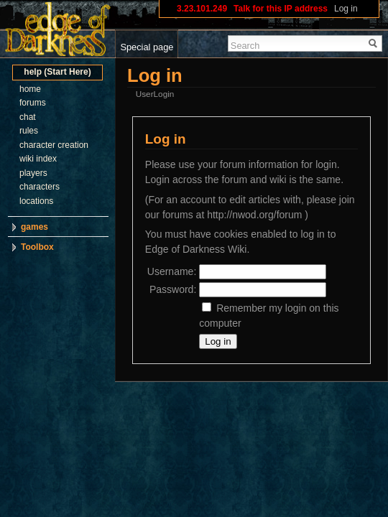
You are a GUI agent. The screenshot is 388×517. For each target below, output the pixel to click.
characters (39, 187)
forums (32, 103)
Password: (172, 289)
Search (245, 45)
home (30, 89)
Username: (171, 271)
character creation (53, 145)
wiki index (38, 159)
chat (27, 117)
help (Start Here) (57, 72)
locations (36, 201)
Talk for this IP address (281, 9)
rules (28, 131)
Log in (346, 9)
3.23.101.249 (202, 9)
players (33, 173)
